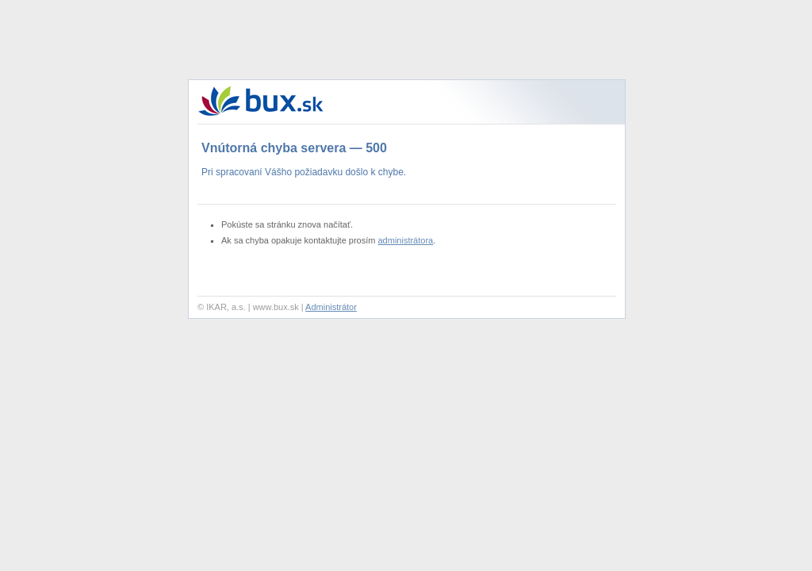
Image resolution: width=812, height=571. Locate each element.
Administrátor (331, 307)
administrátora (406, 240)
